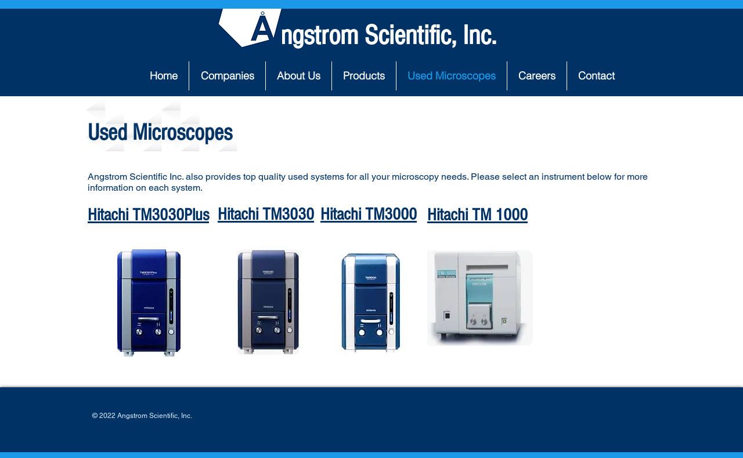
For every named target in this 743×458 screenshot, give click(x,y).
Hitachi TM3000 (368, 214)
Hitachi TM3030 (266, 214)
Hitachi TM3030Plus (148, 215)
